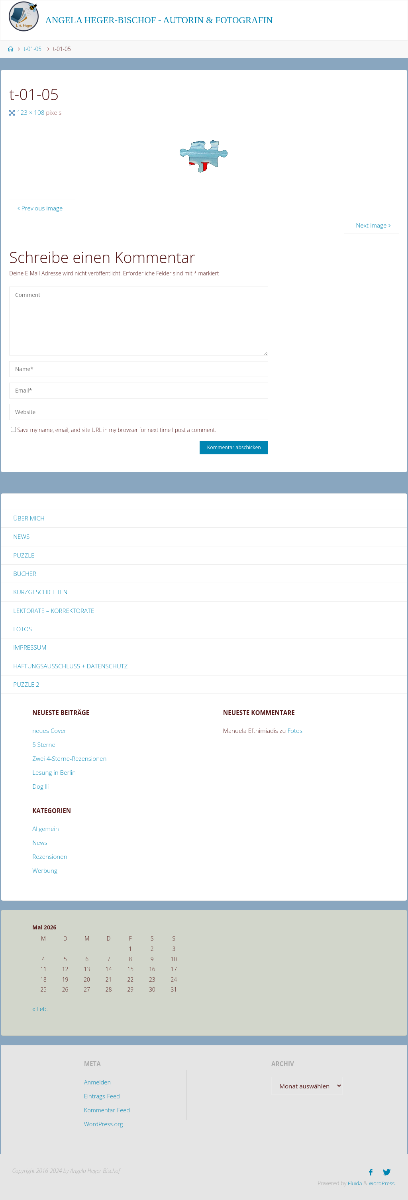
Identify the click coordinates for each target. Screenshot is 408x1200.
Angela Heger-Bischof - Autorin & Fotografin (159, 20)
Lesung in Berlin (54, 774)
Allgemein (45, 830)
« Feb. (40, 1009)
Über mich (29, 518)
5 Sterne (43, 746)
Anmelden (97, 1083)
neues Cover (49, 732)
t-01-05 (33, 49)
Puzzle (23, 555)
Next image (374, 225)
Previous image (39, 208)
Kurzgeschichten (40, 592)
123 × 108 (31, 112)
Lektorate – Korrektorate (53, 611)
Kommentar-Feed (107, 1111)
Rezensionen (49, 858)
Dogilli (40, 787)
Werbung (44, 872)
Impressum (30, 648)
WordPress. (382, 1182)
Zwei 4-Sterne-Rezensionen (69, 760)
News (21, 537)
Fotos (22, 630)
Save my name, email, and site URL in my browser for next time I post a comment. (113, 430)
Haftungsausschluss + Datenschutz (70, 667)
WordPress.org (103, 1125)
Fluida (353, 1182)
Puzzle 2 (26, 685)
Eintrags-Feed (101, 1097)
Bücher (24, 574)
